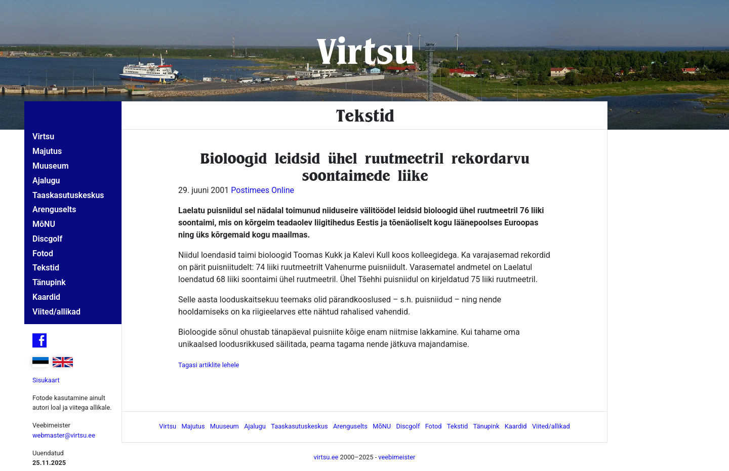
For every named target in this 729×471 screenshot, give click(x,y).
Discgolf (47, 239)
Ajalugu (46, 180)
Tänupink (49, 282)
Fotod (42, 253)
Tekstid (45, 267)
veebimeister (396, 457)
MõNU (43, 224)
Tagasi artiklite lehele (208, 365)
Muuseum (50, 166)
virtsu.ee (326, 457)
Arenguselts (54, 209)
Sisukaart (46, 380)
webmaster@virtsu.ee (63, 435)
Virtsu (365, 50)
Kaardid (46, 297)
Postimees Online (262, 190)
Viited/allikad (56, 312)
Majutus (47, 151)
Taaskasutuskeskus (68, 195)
